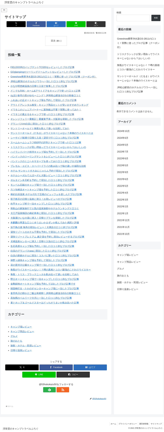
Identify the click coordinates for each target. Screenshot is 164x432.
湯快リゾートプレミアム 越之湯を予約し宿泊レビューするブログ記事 (47, 236)
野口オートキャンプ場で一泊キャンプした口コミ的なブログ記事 (44, 279)
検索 (119, 12)
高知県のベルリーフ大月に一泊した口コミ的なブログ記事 (41, 298)
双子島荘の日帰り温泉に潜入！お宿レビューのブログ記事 (41, 199)
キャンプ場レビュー (21, 326)
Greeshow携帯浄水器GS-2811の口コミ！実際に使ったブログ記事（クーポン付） (53, 76)
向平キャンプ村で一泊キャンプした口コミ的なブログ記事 (41, 203)
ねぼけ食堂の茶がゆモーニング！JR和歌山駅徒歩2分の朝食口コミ (45, 95)
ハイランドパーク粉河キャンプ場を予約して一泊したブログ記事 (44, 152)
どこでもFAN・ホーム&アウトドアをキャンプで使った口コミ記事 (45, 91)
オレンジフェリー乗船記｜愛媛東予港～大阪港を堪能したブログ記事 (47, 119)
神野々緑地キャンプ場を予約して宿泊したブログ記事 (38, 260)
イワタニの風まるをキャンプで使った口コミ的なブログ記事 (42, 114)
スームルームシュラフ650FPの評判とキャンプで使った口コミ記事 (45, 142)
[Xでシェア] (21, 24)
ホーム (112, 424)
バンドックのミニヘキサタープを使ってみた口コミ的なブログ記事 (45, 161)
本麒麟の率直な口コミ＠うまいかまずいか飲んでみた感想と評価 (44, 222)
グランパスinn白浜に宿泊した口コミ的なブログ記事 (38, 123)
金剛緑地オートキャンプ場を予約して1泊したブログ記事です (43, 284)
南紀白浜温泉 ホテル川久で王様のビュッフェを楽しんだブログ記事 (46, 194)
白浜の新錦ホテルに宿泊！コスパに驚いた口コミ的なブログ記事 (44, 255)
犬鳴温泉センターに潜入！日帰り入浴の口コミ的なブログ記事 (43, 241)
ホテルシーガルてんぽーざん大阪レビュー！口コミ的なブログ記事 (45, 175)
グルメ (14, 336)
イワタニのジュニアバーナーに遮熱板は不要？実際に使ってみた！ (45, 109)
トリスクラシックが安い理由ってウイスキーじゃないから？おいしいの (48, 147)
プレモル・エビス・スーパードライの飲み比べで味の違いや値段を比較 (48, 166)
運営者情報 (143, 424)
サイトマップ (156, 424)
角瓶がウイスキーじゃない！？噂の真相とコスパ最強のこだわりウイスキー (50, 269)
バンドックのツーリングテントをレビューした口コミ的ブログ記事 (45, 156)
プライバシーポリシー (126, 424)
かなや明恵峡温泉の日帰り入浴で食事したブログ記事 (38, 86)
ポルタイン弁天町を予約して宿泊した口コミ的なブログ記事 (42, 180)
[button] (90, 24)
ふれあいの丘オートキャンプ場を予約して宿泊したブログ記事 (43, 100)
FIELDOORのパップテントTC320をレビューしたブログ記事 (42, 67)
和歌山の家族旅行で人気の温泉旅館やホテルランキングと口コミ (44, 208)
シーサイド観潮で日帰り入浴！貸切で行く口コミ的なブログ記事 (44, 138)
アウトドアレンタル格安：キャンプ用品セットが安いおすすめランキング (49, 105)
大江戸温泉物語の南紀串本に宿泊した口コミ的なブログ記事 (42, 213)
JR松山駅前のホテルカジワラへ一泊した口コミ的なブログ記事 (43, 81)
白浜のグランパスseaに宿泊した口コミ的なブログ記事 (39, 251)
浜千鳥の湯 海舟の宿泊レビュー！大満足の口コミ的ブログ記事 (43, 227)
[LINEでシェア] (73, 24)
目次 (53, 40)
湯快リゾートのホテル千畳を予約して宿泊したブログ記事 (41, 232)
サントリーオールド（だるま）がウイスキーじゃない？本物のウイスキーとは (51, 133)
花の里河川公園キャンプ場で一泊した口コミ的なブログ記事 (42, 265)
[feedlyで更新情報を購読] (53, 389)
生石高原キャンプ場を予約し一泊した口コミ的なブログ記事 (42, 246)
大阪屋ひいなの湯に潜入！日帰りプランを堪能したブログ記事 (43, 218)
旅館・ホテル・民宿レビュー (25, 345)
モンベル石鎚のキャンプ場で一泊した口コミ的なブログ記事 (42, 185)
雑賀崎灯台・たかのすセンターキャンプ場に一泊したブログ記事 (44, 288)
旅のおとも (16, 341)
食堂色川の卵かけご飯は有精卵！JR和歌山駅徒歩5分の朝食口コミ (45, 293)
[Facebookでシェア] (39, 24)
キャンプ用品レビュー (22, 331)
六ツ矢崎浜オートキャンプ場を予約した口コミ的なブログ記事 (43, 189)
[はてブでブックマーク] (56, 24)
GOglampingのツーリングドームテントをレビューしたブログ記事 (45, 72)
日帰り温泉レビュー (21, 350)
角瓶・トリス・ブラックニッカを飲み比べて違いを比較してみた (44, 274)
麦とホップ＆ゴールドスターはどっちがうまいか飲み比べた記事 (44, 302)
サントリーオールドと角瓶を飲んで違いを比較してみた (39, 128)
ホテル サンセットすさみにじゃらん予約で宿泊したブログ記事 (43, 170)
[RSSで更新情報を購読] (59, 389)
